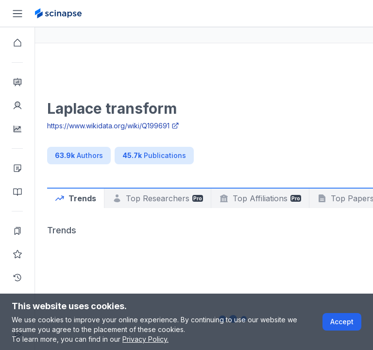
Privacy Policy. (145, 339)
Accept (342, 321)
